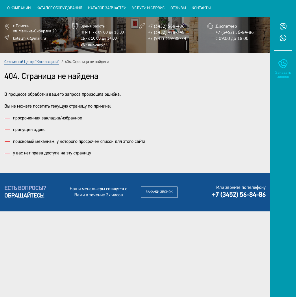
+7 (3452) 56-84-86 (235, 32)
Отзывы (178, 8)
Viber (283, 26)
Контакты (201, 8)
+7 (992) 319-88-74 (167, 38)
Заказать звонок (283, 75)
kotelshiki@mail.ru (29, 38)
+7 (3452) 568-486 (166, 26)
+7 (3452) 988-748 (166, 32)
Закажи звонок (159, 192)
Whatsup (283, 37)
